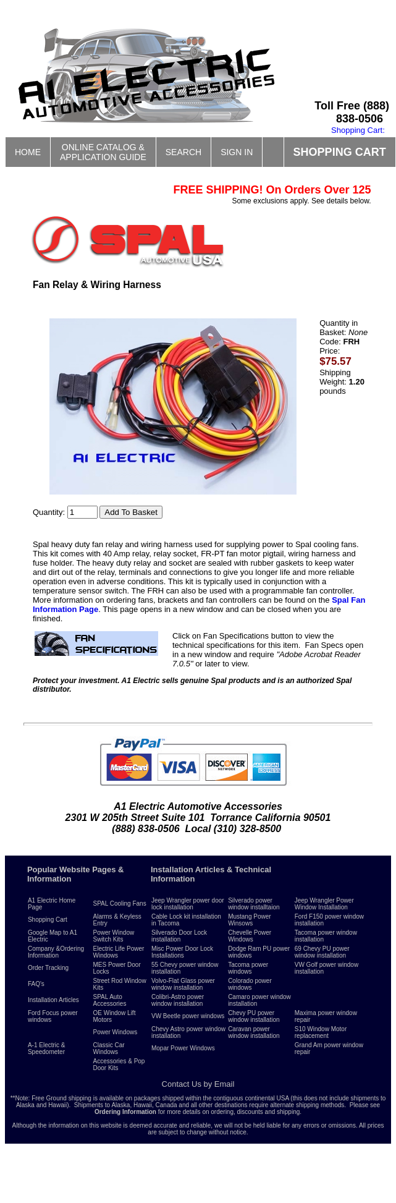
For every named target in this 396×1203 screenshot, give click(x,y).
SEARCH (183, 152)
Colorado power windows (250, 984)
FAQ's (36, 983)
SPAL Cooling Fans (119, 903)
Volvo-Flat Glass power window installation (183, 984)
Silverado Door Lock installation (179, 936)
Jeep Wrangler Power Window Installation (324, 904)
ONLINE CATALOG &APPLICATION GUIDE (103, 152)
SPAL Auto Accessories (110, 1000)
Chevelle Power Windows (249, 936)
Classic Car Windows (109, 1048)
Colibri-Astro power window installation (177, 1000)
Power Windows (115, 1032)
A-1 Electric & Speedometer (46, 1048)
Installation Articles (53, 1000)
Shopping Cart (47, 919)
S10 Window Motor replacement (321, 1032)
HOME (28, 152)
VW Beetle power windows (187, 1016)
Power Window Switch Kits (114, 936)
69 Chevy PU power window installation (322, 952)
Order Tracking (48, 967)
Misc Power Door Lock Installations (182, 952)
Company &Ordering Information (56, 952)
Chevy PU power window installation (253, 1016)
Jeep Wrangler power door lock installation (187, 904)
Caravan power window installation (253, 1032)
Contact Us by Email (198, 1084)
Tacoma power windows (248, 968)
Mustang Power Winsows (249, 920)
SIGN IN (237, 152)
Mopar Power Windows (183, 1048)
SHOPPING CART (339, 152)
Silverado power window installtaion (253, 904)
